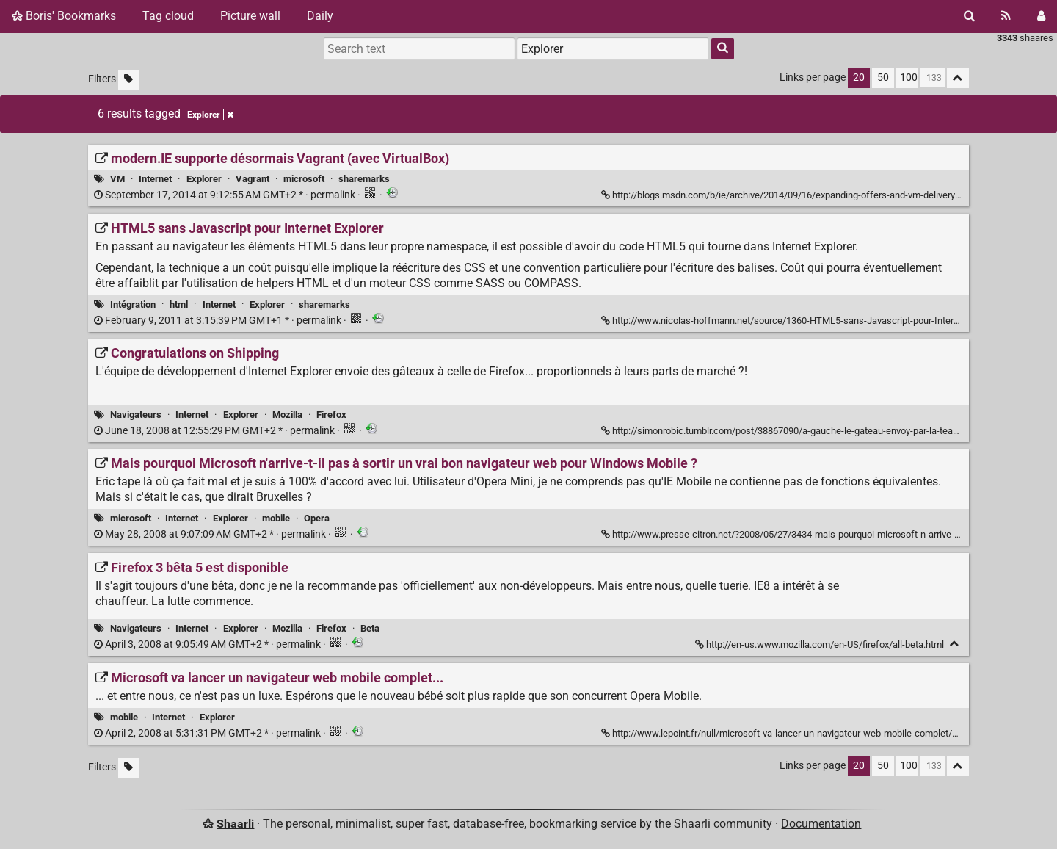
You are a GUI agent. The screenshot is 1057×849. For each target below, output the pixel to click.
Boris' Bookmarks (64, 16)
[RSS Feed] (1006, 16)
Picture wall (250, 16)
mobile (276, 518)
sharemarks (364, 178)
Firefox (331, 414)
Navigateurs (135, 414)
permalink (225, 195)
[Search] (969, 16)
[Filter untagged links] (128, 80)
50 (883, 77)
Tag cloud (168, 16)
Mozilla (287, 414)
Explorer (204, 178)
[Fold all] (958, 78)
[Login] (1041, 16)
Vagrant (252, 178)
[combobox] (612, 48)
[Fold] (954, 644)
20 (859, 77)
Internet (155, 178)
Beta (369, 628)
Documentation (821, 824)
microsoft (303, 178)
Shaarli (235, 824)
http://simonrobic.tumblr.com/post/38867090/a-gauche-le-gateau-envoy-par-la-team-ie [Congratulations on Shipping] (787, 430)
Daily (320, 16)
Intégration (133, 304)
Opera (317, 518)
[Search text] (419, 48)
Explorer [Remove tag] (210, 114)
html (179, 304)
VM (117, 178)
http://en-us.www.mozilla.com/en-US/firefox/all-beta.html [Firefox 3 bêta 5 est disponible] (820, 644)
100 (909, 77)
